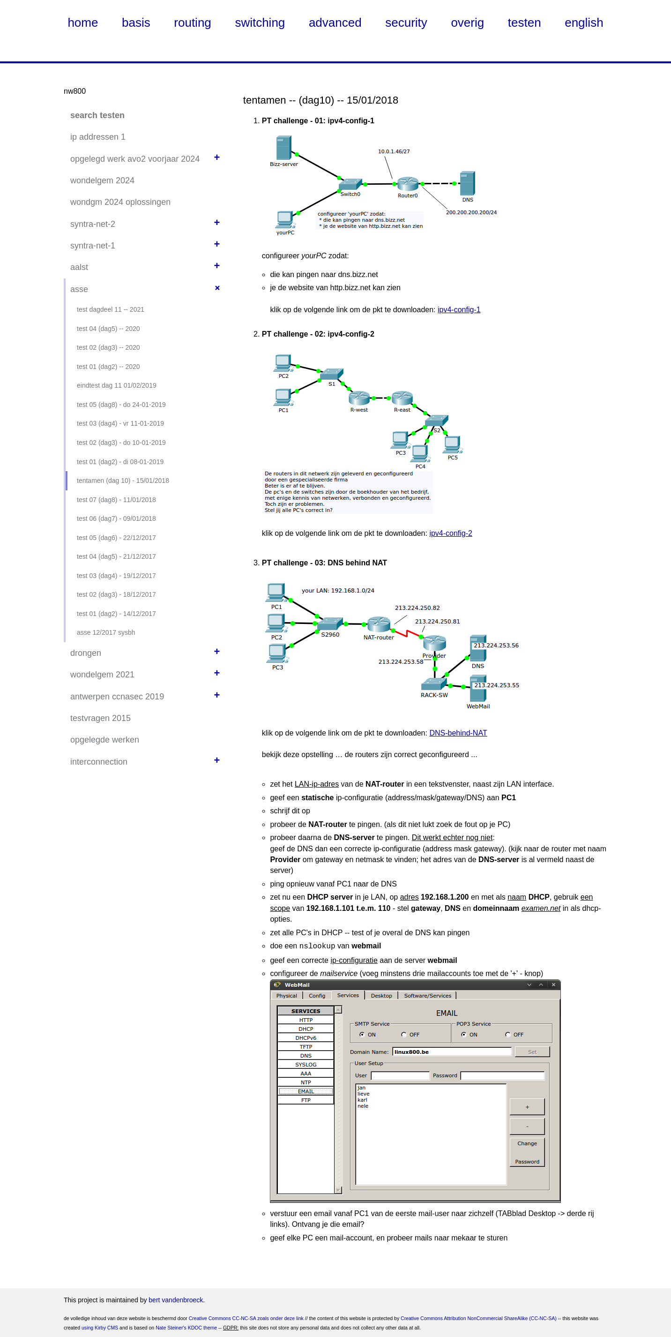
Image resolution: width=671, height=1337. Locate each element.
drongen (85, 653)
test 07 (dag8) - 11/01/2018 (116, 499)
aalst (79, 267)
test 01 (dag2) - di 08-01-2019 (120, 462)
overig (467, 22)
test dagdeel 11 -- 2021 (110, 309)
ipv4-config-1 (459, 310)
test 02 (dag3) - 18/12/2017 (116, 594)
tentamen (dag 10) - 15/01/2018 (123, 480)
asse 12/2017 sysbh (106, 632)
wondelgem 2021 (102, 674)
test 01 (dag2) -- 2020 (108, 366)
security (406, 22)
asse (79, 289)
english (584, 22)
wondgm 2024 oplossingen (120, 202)
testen (524, 22)
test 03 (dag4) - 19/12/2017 (116, 575)
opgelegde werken (104, 739)
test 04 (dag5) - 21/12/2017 (116, 556)
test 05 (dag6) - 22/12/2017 (116, 537)
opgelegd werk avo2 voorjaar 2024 (135, 159)
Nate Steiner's (171, 1326)
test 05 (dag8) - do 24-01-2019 (121, 404)
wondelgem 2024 (102, 180)
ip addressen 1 (98, 137)
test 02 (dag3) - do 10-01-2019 (121, 442)
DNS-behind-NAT (458, 733)
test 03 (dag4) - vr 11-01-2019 (120, 423)
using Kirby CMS (100, 1326)
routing (192, 22)
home (82, 22)
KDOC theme (202, 1326)
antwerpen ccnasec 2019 (117, 696)
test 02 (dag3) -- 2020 (108, 347)
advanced (335, 22)
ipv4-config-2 (450, 533)
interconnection (98, 761)
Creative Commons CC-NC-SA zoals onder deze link (246, 1317)
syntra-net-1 (92, 245)
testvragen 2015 (100, 718)
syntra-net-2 (92, 224)
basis (136, 22)
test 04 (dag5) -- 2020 (108, 328)
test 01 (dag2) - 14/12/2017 (116, 613)
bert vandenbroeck (176, 1299)
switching (260, 22)
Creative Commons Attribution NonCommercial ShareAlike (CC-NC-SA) (479, 1317)
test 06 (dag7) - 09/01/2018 (116, 518)
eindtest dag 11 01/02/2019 (117, 385)
